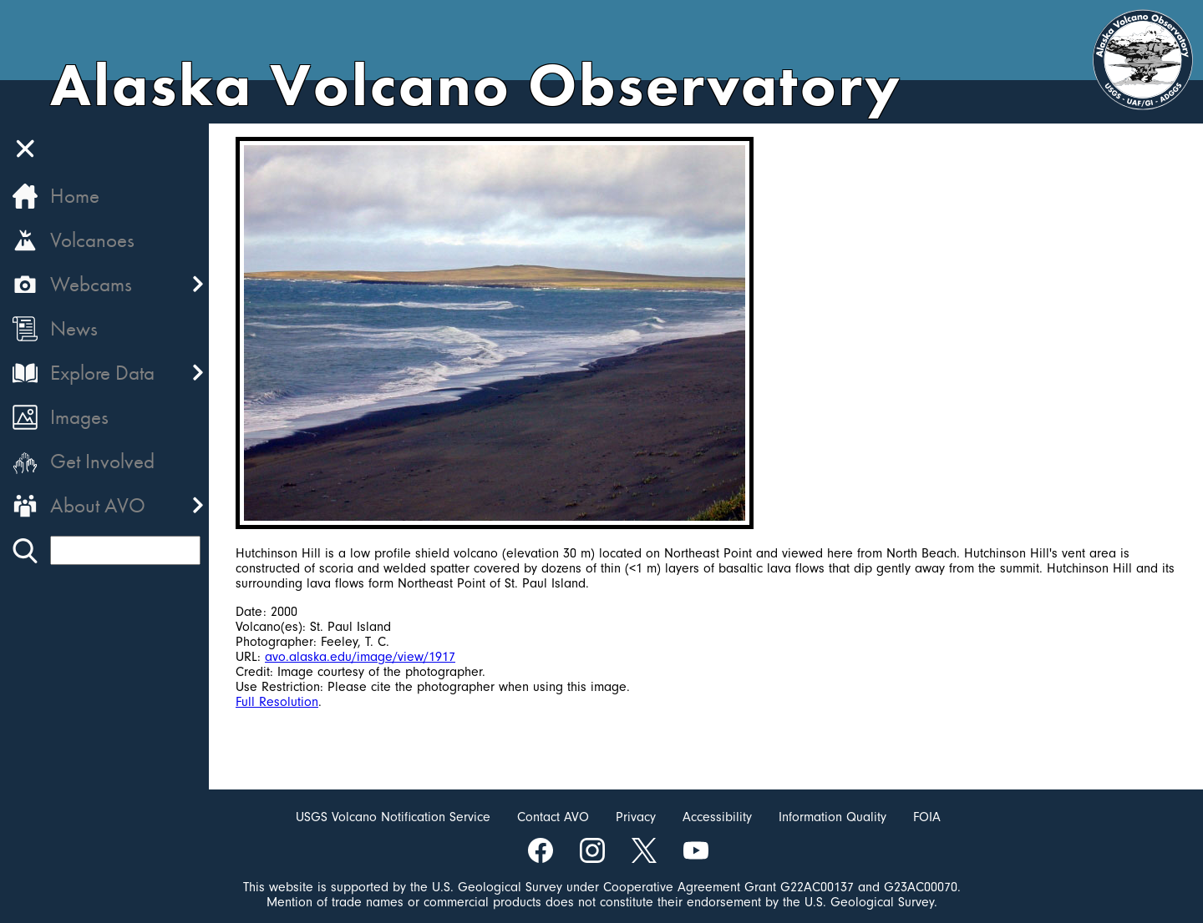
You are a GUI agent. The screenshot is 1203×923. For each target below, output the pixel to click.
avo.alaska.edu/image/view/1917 (360, 656)
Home (74, 195)
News (74, 328)
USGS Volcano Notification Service (393, 817)
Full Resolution (277, 701)
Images (79, 417)
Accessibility (717, 817)
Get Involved (102, 461)
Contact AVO (553, 817)
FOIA (927, 817)
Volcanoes (92, 240)
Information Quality (832, 817)
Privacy (636, 817)
